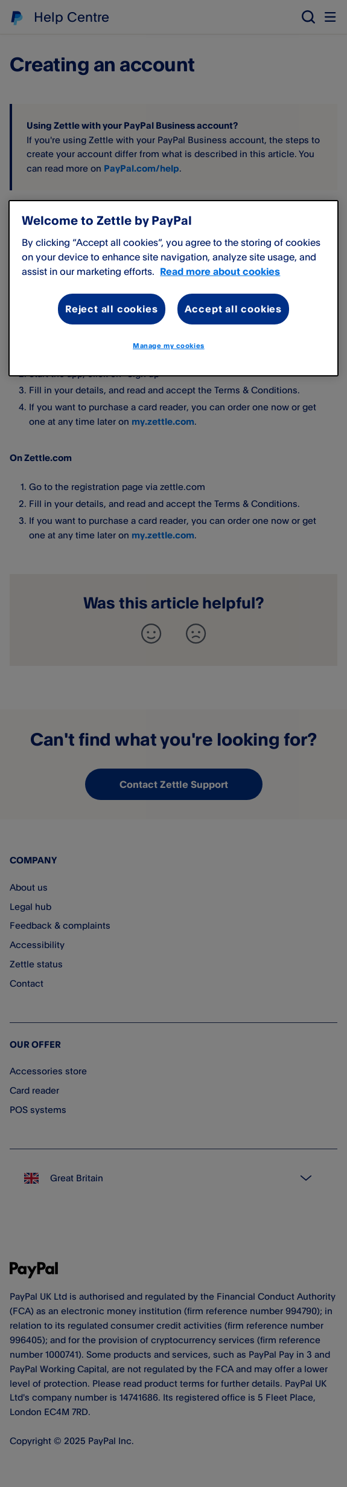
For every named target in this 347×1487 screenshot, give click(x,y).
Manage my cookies (169, 345)
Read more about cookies (220, 271)
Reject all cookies (111, 309)
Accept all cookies (233, 309)
